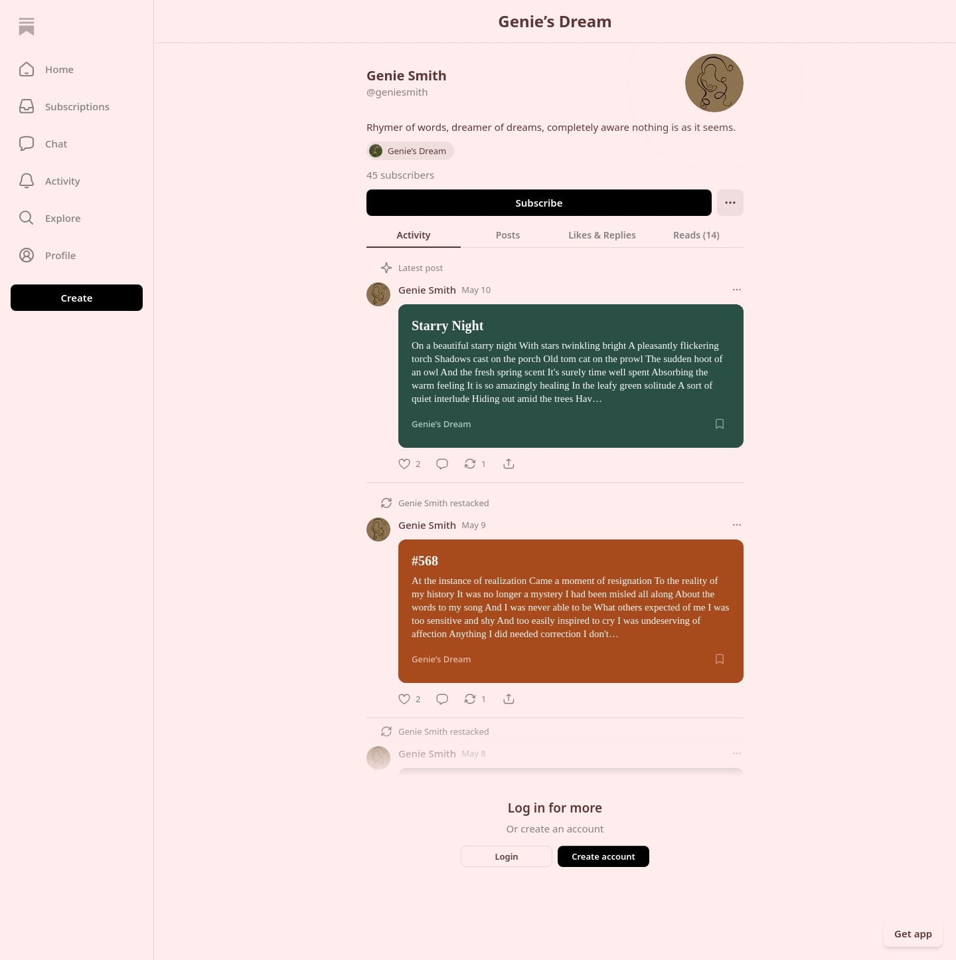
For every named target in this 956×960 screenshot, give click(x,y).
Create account (603, 856)
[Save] (719, 423)
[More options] (737, 289)
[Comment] (442, 463)
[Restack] (475, 463)
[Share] (508, 463)
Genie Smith (427, 289)
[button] (77, 69)
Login (506, 856)
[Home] (26, 27)
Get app (913, 933)
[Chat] (77, 143)
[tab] (413, 234)
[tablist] (555, 234)
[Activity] (77, 181)
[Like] (409, 463)
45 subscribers (400, 174)
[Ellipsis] (730, 202)
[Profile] (77, 255)
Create (76, 297)
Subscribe (538, 202)
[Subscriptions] (77, 106)
